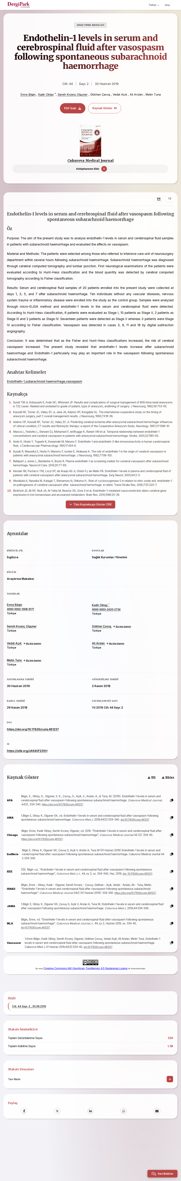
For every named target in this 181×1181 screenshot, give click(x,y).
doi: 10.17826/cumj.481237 (142, 912)
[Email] (157, 1164)
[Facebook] (24, 1164)
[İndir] (170, 1132)
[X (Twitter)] (57, 1164)
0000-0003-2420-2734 (106, 636)
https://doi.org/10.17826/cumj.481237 (37, 756)
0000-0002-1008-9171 (24, 635)
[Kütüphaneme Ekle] (90, 169)
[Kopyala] (167, 835)
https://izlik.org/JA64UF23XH (31, 777)
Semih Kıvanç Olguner (73, 94)
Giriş (167, 4)
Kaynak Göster (104, 108)
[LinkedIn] (90, 1164)
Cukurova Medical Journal (91, 160)
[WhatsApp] (124, 1164)
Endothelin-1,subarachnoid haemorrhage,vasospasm (48, 388)
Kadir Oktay (46, 94)
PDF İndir (72, 108)
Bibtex (164, 812)
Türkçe (153, 5)
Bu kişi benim (122, 653)
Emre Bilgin (28, 94)
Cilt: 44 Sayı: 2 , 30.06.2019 (29, 1059)
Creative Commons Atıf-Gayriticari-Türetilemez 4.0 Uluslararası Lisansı (85, 1016)
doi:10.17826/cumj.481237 (40, 858)
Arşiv (12, 1051)
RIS (148, 812)
